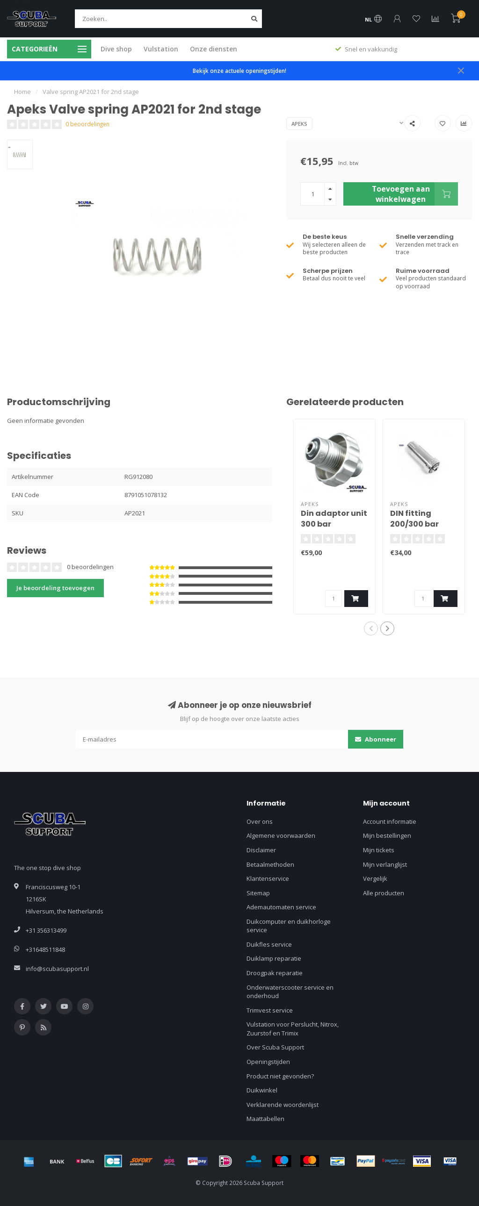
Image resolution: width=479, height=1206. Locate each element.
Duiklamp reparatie (274, 958)
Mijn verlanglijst (385, 864)
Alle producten (383, 893)
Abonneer (375, 739)
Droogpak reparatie (275, 973)
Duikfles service (269, 944)
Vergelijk (375, 878)
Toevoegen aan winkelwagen (415, 194)
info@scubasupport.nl (57, 968)
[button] (371, 628)
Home (22, 91)
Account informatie (389, 821)
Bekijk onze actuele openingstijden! (239, 70)
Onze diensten (213, 48)
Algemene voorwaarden (281, 835)
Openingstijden (268, 1061)
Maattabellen (265, 1118)
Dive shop (116, 48)
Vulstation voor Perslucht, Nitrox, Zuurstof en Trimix (293, 1028)
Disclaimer (261, 850)
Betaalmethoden (270, 864)
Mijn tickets (378, 850)
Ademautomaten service (281, 907)
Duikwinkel (262, 1090)
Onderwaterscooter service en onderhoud (290, 991)
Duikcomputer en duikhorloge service (289, 926)
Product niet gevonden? (280, 1076)
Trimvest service (270, 1010)
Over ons (260, 821)
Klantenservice (268, 878)
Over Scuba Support (275, 1047)
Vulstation (161, 48)
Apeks (299, 123)
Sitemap (258, 893)
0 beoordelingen (87, 124)
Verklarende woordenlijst (283, 1104)
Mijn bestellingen (387, 835)
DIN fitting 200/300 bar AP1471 (414, 524)
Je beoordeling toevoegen (55, 588)
